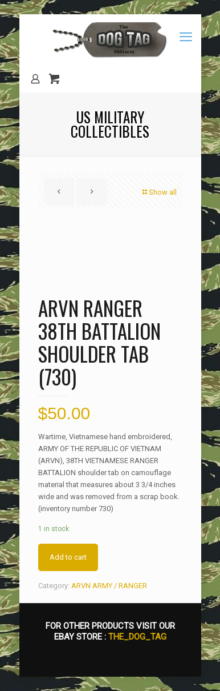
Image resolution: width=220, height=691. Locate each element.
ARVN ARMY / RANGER (109, 585)
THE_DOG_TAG (137, 637)
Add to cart (68, 557)
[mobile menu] (185, 37)
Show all (159, 192)
